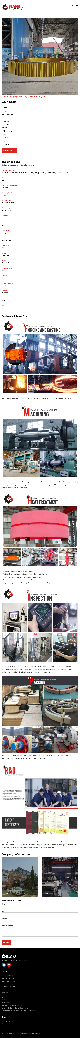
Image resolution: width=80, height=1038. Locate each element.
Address (5, 918)
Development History (9, 978)
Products (5, 993)
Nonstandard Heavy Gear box (12, 1005)
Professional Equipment (10, 984)
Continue (6, 942)
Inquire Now (9, 151)
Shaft (3, 1000)
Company (5, 971)
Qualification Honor (8, 981)
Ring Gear (5, 1002)
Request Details (7, 925)
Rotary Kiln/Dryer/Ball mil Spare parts (15, 1008)
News (4, 1017)
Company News (7, 1021)
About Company (7, 976)
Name (4, 911)
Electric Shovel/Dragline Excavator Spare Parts (18, 1011)
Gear (3, 997)
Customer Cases (7, 1024)
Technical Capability (9, 986)
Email (3, 904)
